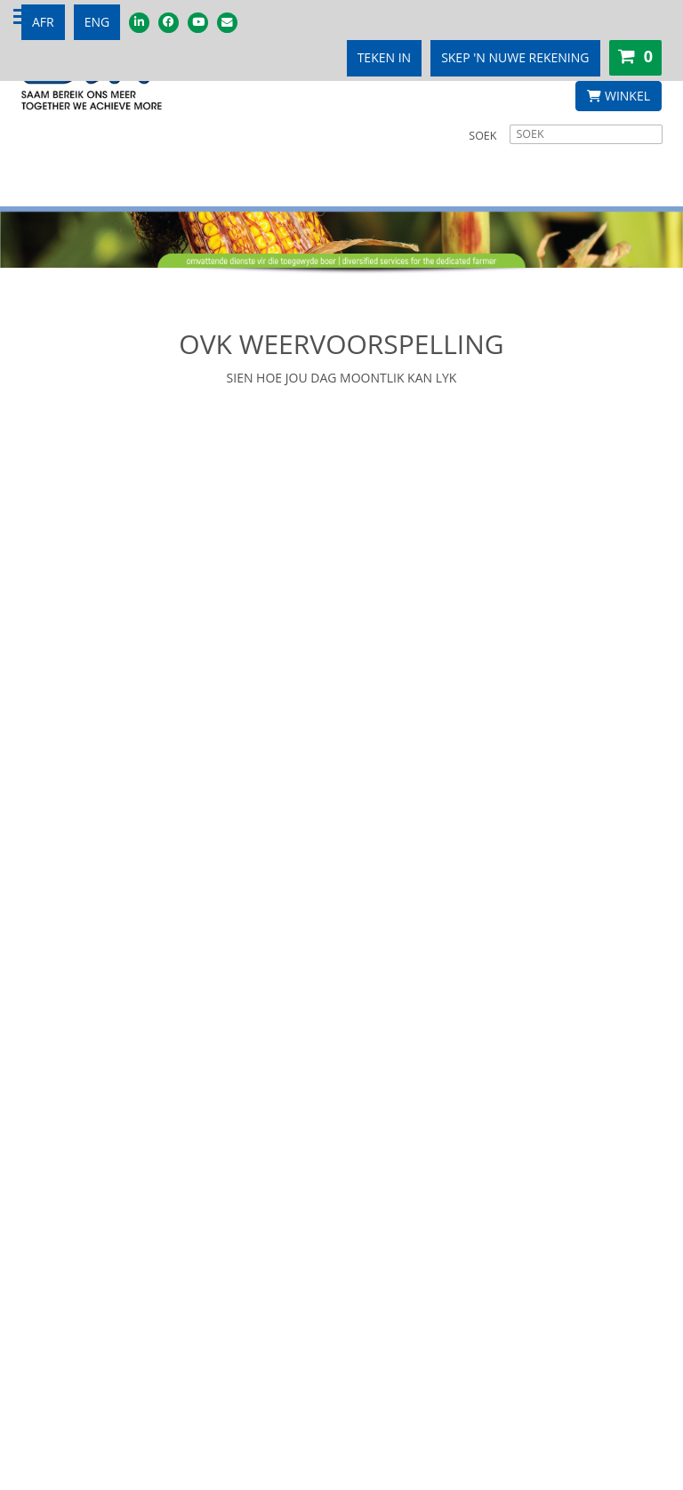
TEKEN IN (384, 57)
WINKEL (618, 95)
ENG (97, 21)
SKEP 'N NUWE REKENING (515, 57)
